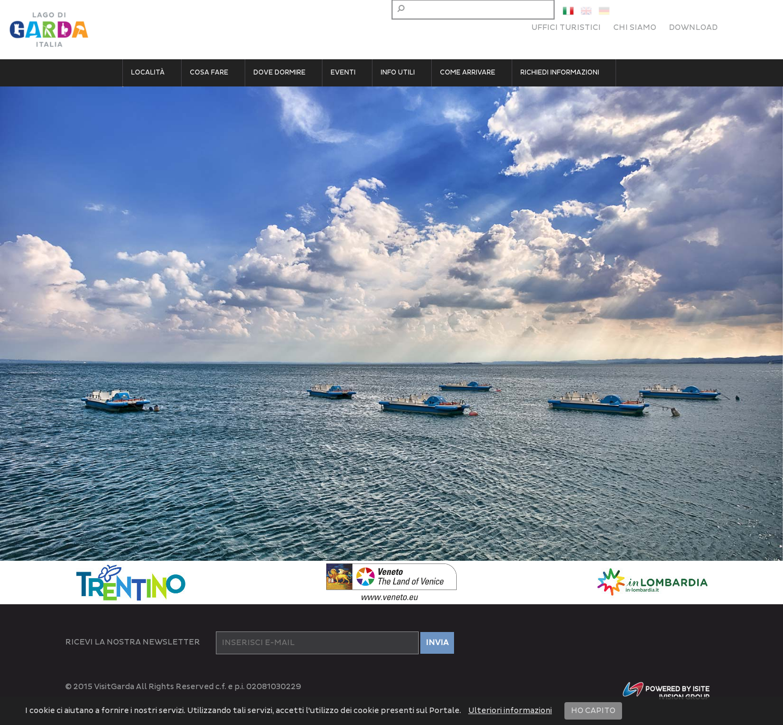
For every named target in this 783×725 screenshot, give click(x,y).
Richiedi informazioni (559, 73)
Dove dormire (279, 73)
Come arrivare (467, 73)
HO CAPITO (593, 710)
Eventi (343, 73)
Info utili (398, 73)
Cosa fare (209, 73)
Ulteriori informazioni (510, 710)
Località (148, 73)
